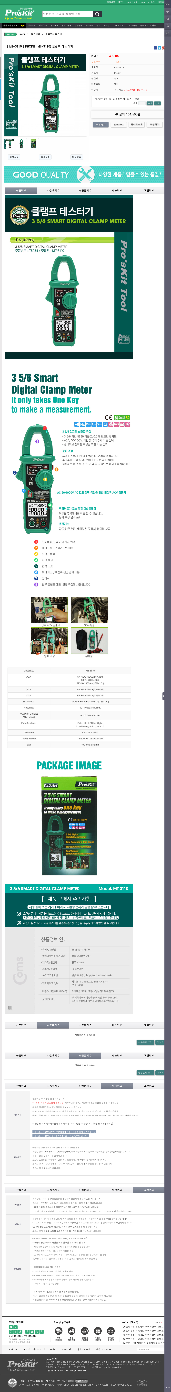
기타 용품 (132, 25)
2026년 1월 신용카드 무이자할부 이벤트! (143, 1339)
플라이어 (54, 25)
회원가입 (111, 2)
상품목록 (45, 157)
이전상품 (14, 157)
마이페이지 (132, 2)
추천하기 (155, 124)
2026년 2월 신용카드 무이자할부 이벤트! (143, 1334)
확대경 (106, 25)
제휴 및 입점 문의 (105, 1349)
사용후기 (162, 2)
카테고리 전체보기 (13, 25)
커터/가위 (43, 25)
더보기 (160, 1042)
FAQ (142, 2)
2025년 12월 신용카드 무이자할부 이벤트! (144, 1343)
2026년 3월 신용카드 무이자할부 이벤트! (143, 1330)
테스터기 (31, 25)
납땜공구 (78, 25)
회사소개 (13, 1349)
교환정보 (149, 190)
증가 (150, 103)
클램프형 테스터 (53, 34)
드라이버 (89, 25)
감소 (157, 103)
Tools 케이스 (119, 25)
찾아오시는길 (83, 1349)
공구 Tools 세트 (148, 25)
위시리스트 (137, 124)
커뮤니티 (51, 1349)
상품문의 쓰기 (145, 1072)
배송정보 (117, 190)
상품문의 (85, 190)
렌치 (98, 25)
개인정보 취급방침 (32, 1349)
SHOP (23, 34)
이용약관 (66, 1349)
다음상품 (76, 157)
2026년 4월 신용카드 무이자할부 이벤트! (143, 1326)
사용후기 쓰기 (145, 1042)
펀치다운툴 (66, 25)
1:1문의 (151, 2)
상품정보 (21, 190)
